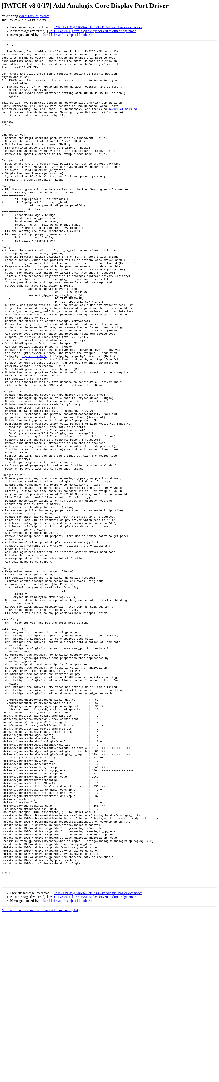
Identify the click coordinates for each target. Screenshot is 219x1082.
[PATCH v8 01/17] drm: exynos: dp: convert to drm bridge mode (91, 31)
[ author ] (85, 35)
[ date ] (45, 35)
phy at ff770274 (34, 419)
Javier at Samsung (122, 122)
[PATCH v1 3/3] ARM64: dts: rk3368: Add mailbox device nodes (97, 27)
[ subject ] (71, 35)
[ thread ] (57, 35)
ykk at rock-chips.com (34, 16)
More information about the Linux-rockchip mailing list (40, 1078)
